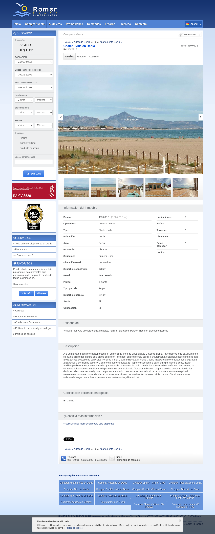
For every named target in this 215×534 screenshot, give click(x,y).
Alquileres (55, 24)
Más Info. (27, 293)
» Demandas (20, 249)
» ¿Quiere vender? (23, 255)
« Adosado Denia (81, 42)
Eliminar (41, 293)
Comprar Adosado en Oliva (185, 489)
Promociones (74, 24)
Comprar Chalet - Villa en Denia (112, 489)
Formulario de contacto (128, 460)
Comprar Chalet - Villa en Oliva (149, 482)
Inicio (17, 24)
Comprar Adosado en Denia (112, 482)
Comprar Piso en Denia (112, 502)
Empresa (125, 24)
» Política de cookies (24, 334)
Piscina (23, 138)
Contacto (141, 24)
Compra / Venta (35, 24)
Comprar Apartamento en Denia (76, 482)
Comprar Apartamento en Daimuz (149, 496)
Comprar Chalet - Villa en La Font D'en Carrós (185, 496)
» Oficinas (18, 310)
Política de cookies (74, 528)
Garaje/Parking (27, 143)
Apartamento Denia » (111, 42)
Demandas (94, 24)
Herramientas (190, 34)
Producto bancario (29, 148)
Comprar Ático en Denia (76, 489)
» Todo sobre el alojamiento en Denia (32, 243)
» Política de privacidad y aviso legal (32, 328)
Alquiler (26, 50)
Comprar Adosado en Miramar (76, 502)
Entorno (110, 24)
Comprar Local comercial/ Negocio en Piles (185, 505)
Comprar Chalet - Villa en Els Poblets (149, 505)
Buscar (34, 173)
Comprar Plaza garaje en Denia (185, 482)
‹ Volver (67, 42)
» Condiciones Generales (26, 322)
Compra (25, 45)
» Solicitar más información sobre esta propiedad (89, 423)
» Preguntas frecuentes (25, 316)
